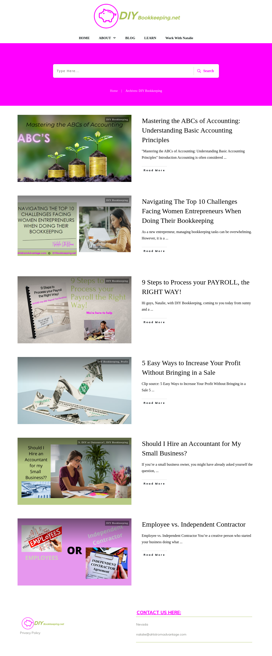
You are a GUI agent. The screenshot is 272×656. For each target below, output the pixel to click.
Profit (124, 361)
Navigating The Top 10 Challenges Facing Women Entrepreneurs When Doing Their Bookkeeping (191, 211)
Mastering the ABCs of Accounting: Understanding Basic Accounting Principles (191, 130)
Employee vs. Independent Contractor (194, 524)
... (225, 157)
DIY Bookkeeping (117, 119)
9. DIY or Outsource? (91, 442)
